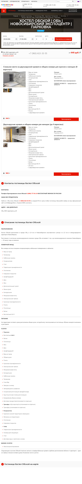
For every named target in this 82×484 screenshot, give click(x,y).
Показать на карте (8, 55)
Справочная (25, 1)
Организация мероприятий (73, 10)
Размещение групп (41, 10)
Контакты (34, 1)
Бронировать (66, 119)
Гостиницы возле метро (25, 10)
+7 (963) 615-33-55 (38, 53)
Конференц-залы (56, 10)
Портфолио (4, 1)
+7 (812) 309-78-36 (72, 5)
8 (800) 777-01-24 (32, 193)
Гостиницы (12, 10)
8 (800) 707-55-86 (27, 5)
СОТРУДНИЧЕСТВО (15, 1)
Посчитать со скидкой (63, 39)
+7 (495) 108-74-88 (49, 5)
